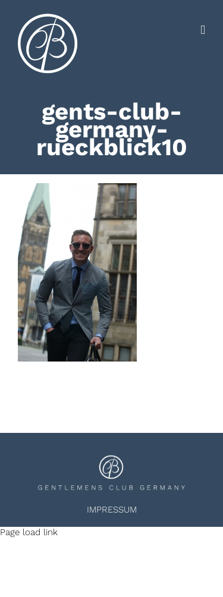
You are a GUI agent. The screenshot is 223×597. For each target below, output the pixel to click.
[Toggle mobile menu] (202, 30)
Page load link (29, 532)
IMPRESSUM (112, 509)
